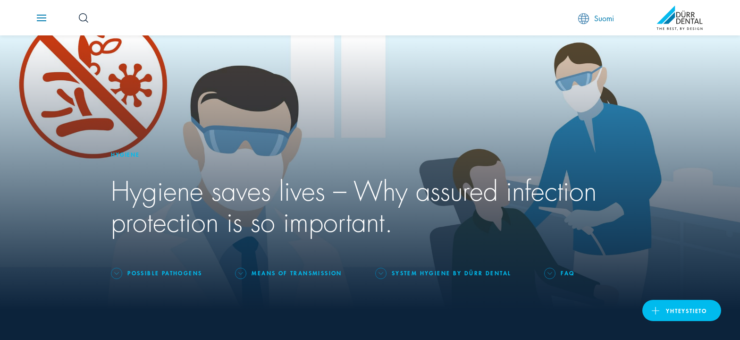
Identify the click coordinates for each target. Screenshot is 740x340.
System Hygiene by (452, 272)
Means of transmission (297, 272)
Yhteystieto (686, 310)
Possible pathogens (164, 272)
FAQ (567, 272)
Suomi (596, 18)
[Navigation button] (41, 18)
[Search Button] (83, 17)
